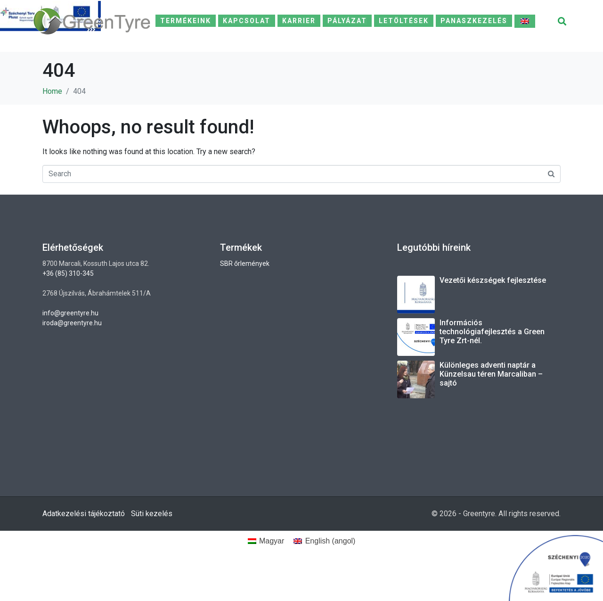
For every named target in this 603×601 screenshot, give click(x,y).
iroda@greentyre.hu (72, 323)
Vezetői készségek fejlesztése (493, 280)
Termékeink (185, 21)
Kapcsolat (246, 21)
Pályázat (347, 21)
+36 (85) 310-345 (68, 273)
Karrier (299, 21)
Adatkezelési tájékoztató (83, 513)
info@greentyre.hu (70, 313)
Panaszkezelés (473, 21)
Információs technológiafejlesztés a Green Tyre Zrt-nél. (492, 331)
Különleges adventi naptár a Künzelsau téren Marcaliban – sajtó (491, 374)
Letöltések (404, 21)
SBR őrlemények (244, 263)
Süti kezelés (151, 513)
